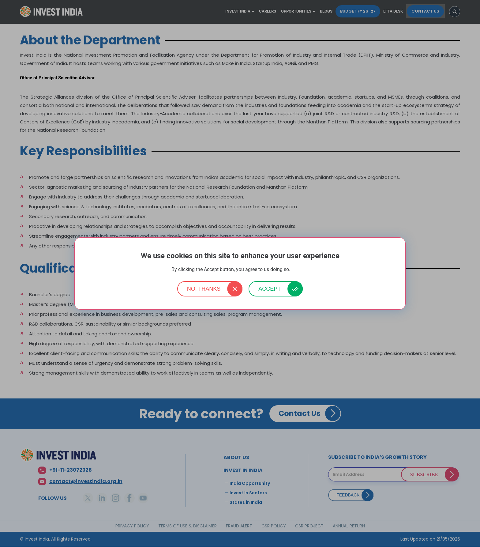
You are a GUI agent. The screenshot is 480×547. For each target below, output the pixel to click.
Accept (269, 289)
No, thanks (204, 289)
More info (300, 269)
